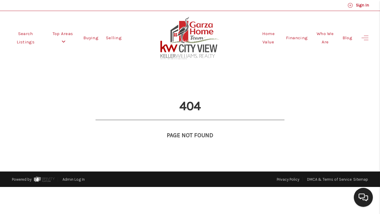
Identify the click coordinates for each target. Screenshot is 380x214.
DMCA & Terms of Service (329, 168)
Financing (297, 37)
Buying (90, 37)
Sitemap (360, 168)
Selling (114, 37)
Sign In (358, 5)
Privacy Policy (288, 168)
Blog (347, 37)
